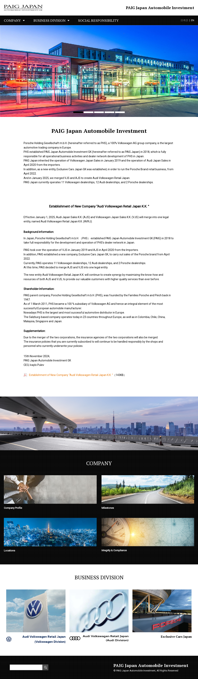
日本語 (184, 20)
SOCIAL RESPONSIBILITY (98, 20)
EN (192, 20)
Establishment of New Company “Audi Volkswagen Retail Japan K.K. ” (71, 375)
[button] (78, 112)
